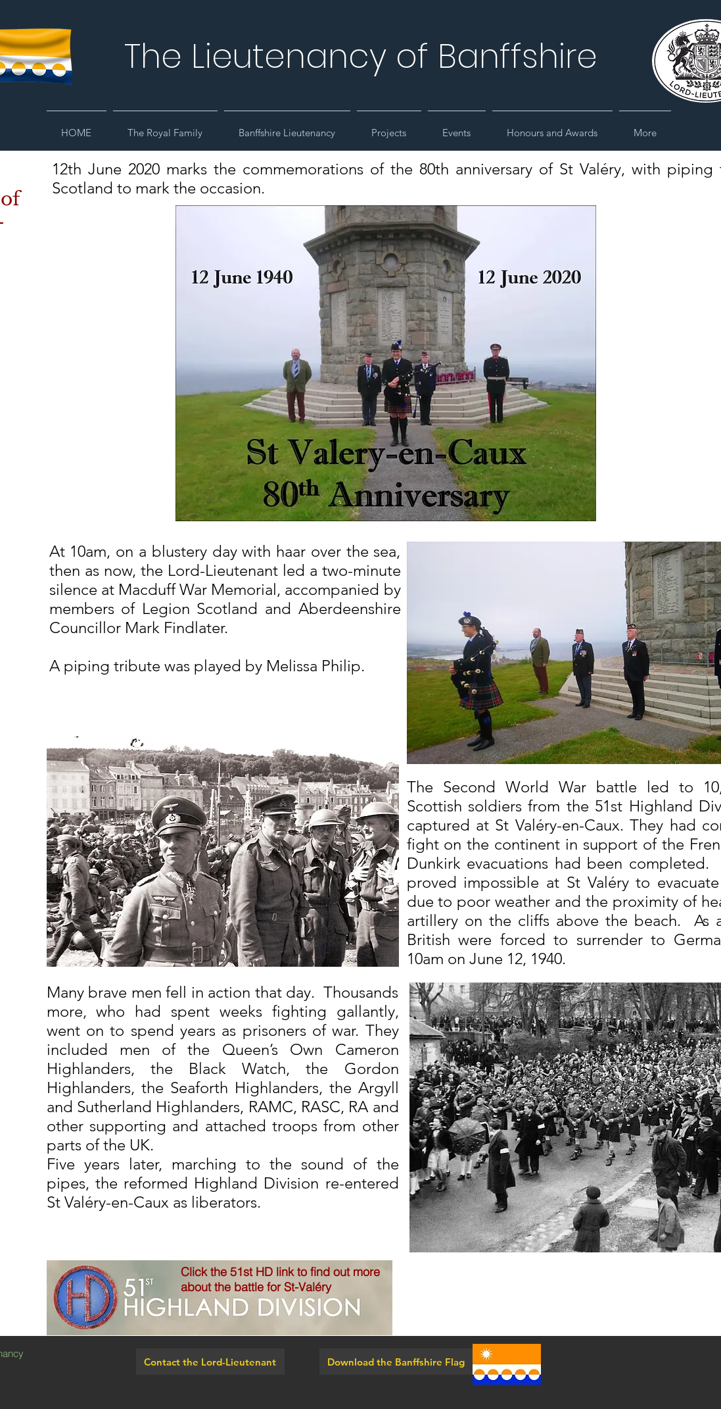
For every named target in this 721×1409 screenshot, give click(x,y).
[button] (165, 127)
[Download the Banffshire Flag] (396, 1361)
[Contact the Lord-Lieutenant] (210, 1361)
